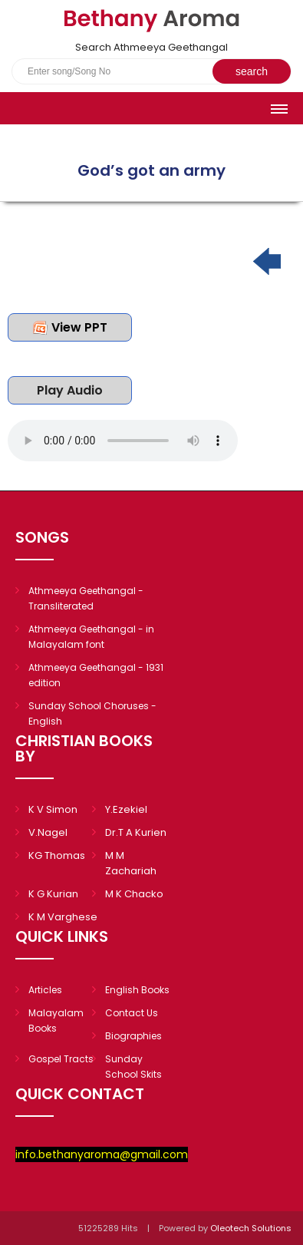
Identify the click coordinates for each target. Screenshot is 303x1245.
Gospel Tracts (61, 1058)
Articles (45, 989)
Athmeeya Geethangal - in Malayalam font (91, 636)
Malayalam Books (56, 1020)
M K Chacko (134, 894)
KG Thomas (56, 855)
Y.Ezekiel (126, 809)
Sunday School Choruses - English (92, 713)
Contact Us (131, 1012)
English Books (137, 989)
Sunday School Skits (133, 1066)
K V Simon (52, 809)
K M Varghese (62, 917)
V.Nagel (48, 832)
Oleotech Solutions (252, 1228)
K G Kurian (53, 894)
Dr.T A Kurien (135, 832)
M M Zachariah (130, 863)
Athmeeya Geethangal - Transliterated (85, 598)
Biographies (133, 1035)
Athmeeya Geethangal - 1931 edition (95, 675)
